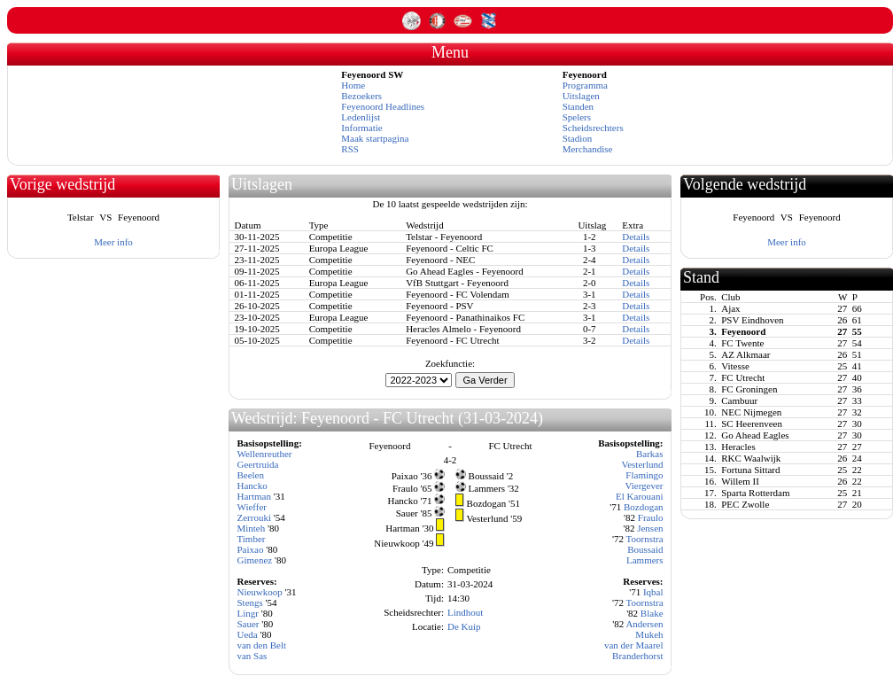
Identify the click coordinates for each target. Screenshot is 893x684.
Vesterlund (642, 464)
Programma (585, 85)
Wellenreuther (264, 453)
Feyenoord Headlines (382, 106)
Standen (578, 106)
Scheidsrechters (593, 127)
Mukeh (649, 634)
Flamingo (644, 475)
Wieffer (252, 506)
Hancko (252, 485)
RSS (350, 149)
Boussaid (645, 549)
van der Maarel (634, 645)
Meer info (113, 242)
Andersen (644, 623)
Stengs (249, 602)
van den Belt (261, 645)
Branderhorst (637, 655)
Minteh (251, 528)
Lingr (247, 613)
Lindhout (465, 612)
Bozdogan (644, 506)
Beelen (250, 475)
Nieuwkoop (259, 592)
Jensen (650, 528)
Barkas (650, 453)
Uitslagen (581, 95)
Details (635, 236)
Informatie (361, 127)
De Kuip (464, 626)
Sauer (248, 623)
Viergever (644, 485)
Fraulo (651, 517)
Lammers (645, 560)
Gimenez (254, 560)
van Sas (252, 655)
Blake (652, 613)
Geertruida (257, 464)
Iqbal (653, 592)
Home (353, 85)
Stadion (578, 138)
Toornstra (645, 538)
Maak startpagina (374, 138)
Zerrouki (253, 517)
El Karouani (639, 496)
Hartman (253, 496)
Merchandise (588, 149)
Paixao (250, 549)
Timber (251, 538)
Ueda (247, 634)
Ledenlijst (360, 117)
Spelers (577, 117)
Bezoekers (361, 95)
